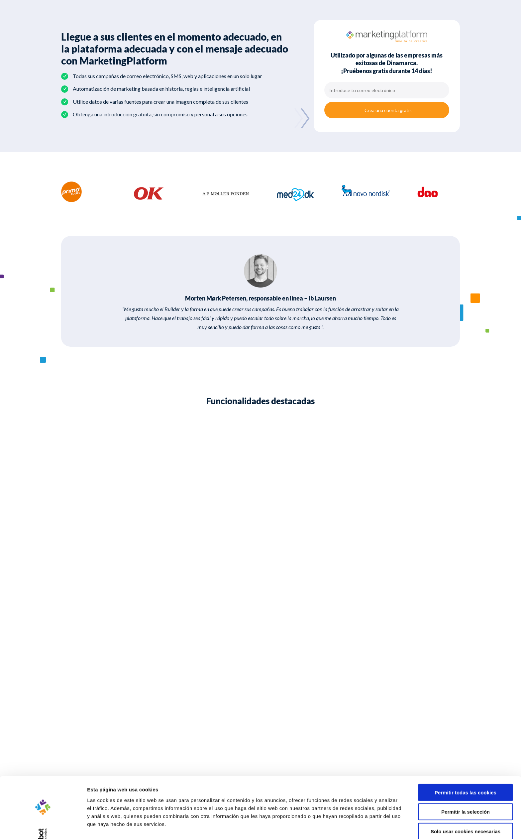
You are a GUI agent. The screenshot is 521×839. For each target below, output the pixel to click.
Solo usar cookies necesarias (465, 811)
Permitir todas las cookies (465, 773)
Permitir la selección (465, 792)
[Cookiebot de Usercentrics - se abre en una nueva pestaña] (43, 826)
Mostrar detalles (357, 826)
